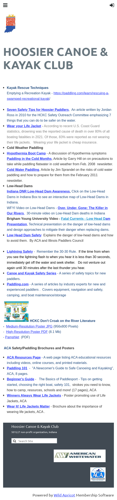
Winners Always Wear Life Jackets (34, 395)
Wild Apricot (64, 495)
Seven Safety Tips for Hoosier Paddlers (38, 109)
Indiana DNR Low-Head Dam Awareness (38, 191)
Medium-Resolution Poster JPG (29, 326)
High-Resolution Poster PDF (27, 332)
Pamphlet (12, 337)
